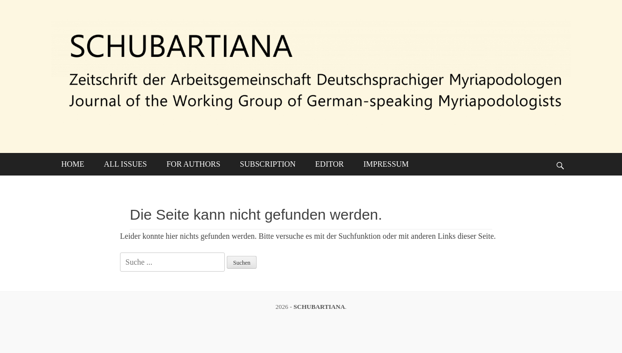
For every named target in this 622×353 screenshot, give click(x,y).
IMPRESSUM (385, 164)
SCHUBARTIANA (319, 306)
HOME (72, 164)
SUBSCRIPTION (268, 164)
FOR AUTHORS (193, 164)
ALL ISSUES (125, 164)
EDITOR (329, 164)
